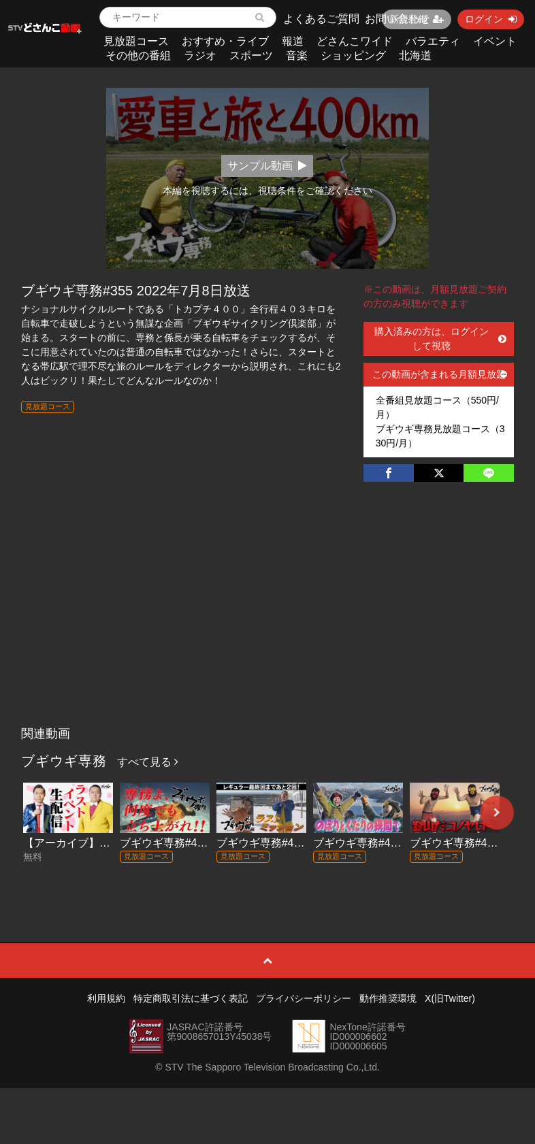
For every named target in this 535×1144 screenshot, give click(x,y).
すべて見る (147, 762)
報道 (293, 41)
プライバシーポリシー (303, 998)
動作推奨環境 (388, 998)
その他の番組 (138, 55)
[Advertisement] (267, 618)
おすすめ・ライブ (225, 41)
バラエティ (433, 41)
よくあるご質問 (321, 18)
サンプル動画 (267, 165)
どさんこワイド (355, 41)
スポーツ (251, 55)
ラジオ (200, 55)
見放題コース (136, 41)
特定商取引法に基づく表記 (190, 998)
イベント (495, 41)
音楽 (297, 55)
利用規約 (106, 998)
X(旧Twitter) (450, 998)
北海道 (415, 55)
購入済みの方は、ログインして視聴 (440, 338)
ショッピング (353, 55)
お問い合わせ (397, 18)
